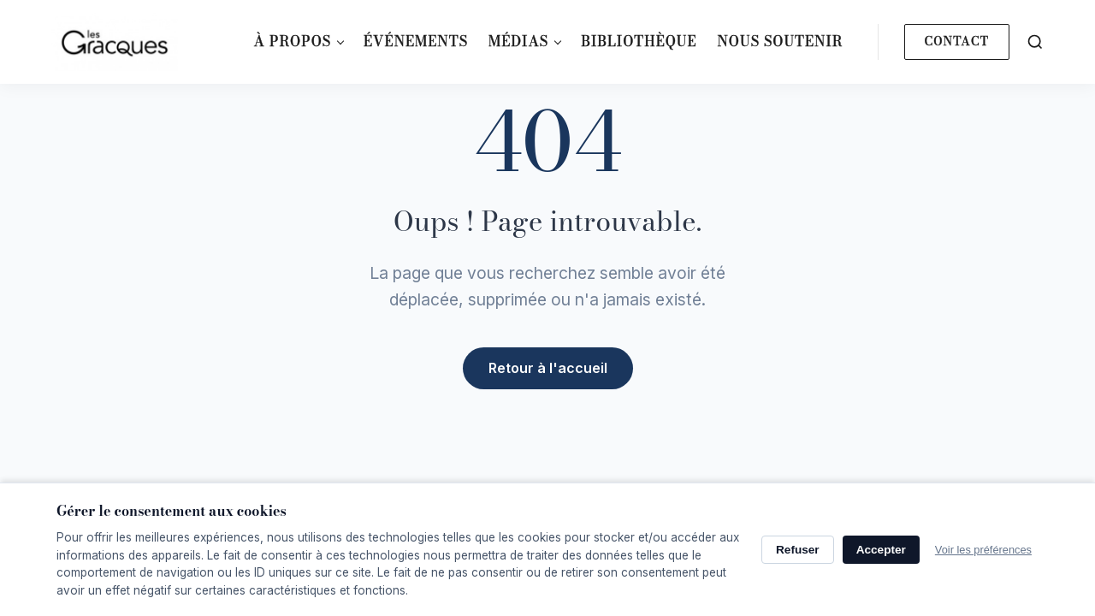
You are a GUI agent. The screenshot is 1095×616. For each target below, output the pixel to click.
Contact (957, 41)
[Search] (1035, 41)
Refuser (798, 549)
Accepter (881, 549)
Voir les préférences (983, 549)
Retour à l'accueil (547, 367)
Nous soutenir (780, 41)
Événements (416, 41)
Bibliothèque (638, 41)
